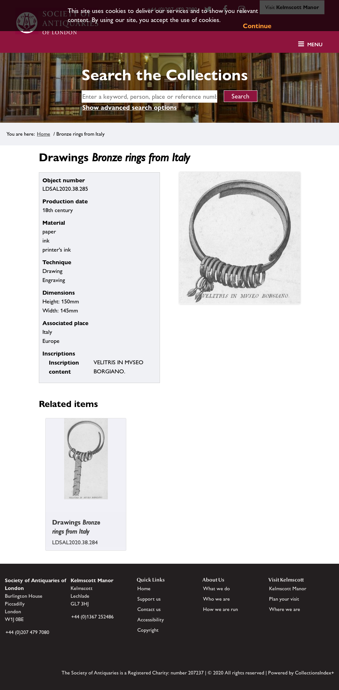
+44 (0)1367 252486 (92, 617)
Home (43, 134)
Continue (257, 26)
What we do (216, 588)
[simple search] (149, 96)
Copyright (148, 630)
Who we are (216, 599)
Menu (314, 44)
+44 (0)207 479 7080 (27, 632)
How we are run (220, 609)
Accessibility (150, 619)
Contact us (149, 609)
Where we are (284, 609)
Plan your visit (284, 599)
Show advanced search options (129, 107)
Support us (149, 599)
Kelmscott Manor (287, 588)
